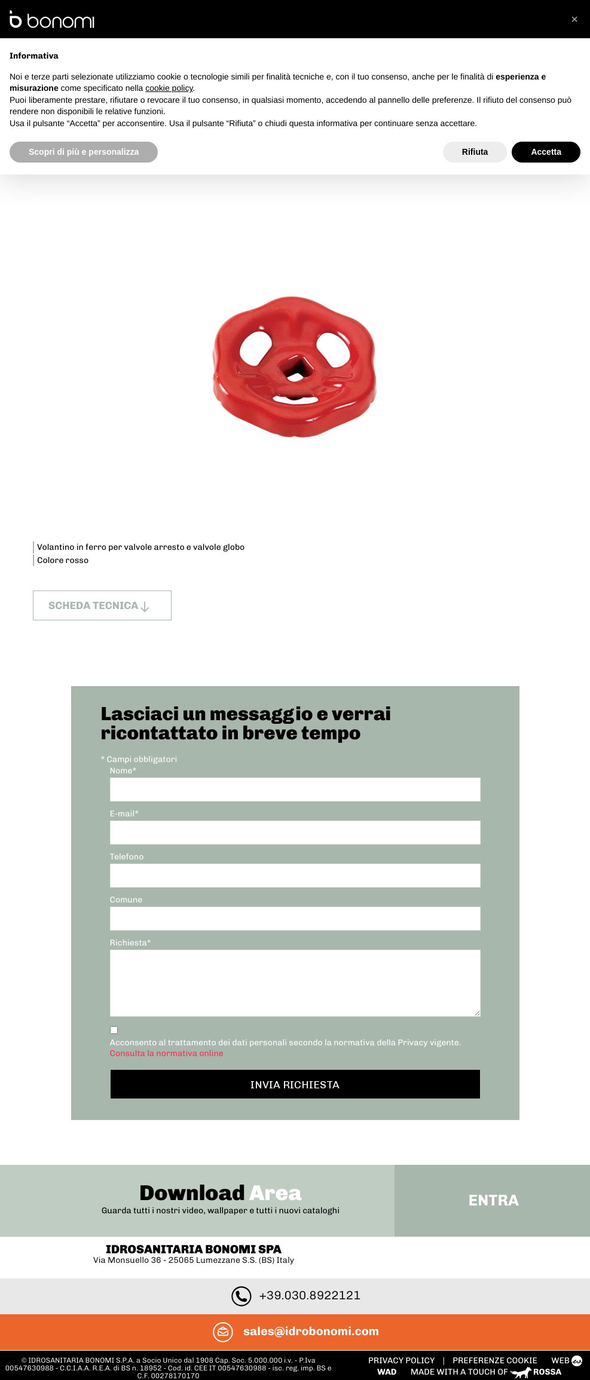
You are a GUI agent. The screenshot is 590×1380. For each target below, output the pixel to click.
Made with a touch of (483, 1339)
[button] (574, 19)
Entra (491, 1167)
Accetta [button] (546, 152)
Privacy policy (400, 1328)
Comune (126, 894)
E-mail (124, 808)
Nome (123, 765)
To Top (295, 1366)
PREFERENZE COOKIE (492, 1328)
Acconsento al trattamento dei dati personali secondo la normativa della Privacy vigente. (285, 1042)
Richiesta (130, 937)
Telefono (127, 851)
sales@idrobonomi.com (295, 1298)
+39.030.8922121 (295, 1262)
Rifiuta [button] (475, 152)
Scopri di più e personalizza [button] (84, 152)
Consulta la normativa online (167, 1047)
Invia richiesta (295, 1078)
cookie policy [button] (168, 88)
